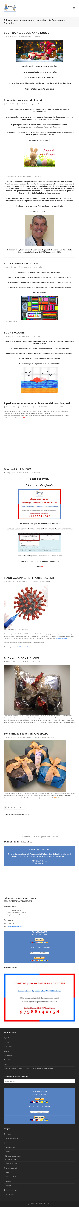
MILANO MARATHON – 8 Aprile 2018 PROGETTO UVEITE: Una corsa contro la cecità (28, 1069)
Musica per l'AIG (11, 1177)
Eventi (8, 1152)
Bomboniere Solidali (48, 737)
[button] (74, 8)
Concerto (9, 1143)
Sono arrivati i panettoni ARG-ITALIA (26, 733)
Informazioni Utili (67, 407)
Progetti (8, 1186)
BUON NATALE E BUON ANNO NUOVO (26, 32)
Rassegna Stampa (11, 1190)
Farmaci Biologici (57, 407)
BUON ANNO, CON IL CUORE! (21, 658)
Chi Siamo (7, 1042)
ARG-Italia (38, 36)
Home (5, 1064)
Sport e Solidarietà (13, 1159)
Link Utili (9, 1172)
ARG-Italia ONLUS (35, 1204)
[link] (45, 250)
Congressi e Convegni (14, 1156)
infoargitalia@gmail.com (26, 647)
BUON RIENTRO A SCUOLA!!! (21, 263)
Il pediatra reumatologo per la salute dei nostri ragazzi (37, 403)
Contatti (6, 1051)
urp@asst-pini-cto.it (61, 638)
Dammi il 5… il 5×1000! (17, 469)
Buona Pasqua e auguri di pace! (23, 100)
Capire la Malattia (9, 1038)
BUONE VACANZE (14, 332)
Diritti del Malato (46, 407)
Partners (8, 1181)
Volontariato (10, 1194)
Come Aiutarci (8, 1047)
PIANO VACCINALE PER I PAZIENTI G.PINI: (29, 578)
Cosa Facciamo (8, 1055)
